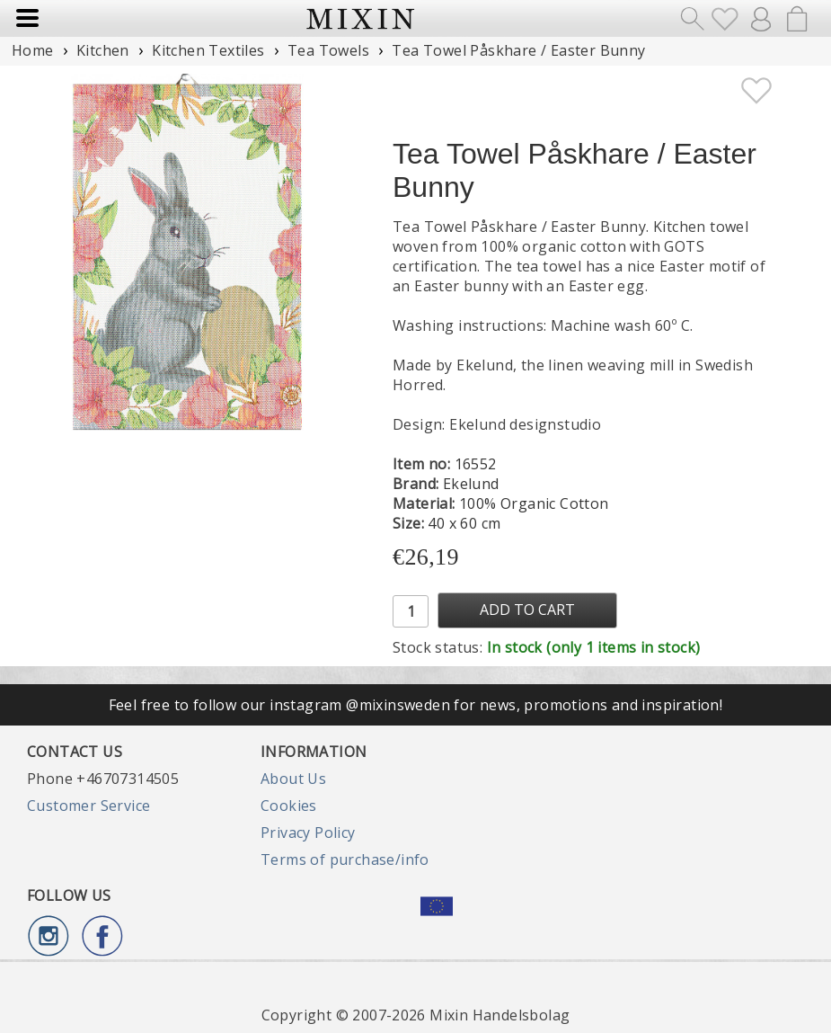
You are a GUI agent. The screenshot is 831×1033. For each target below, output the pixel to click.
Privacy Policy (308, 832)
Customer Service (88, 805)
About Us (293, 778)
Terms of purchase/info (345, 859)
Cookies (289, 805)
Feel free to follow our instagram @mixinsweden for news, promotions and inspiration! (416, 705)
